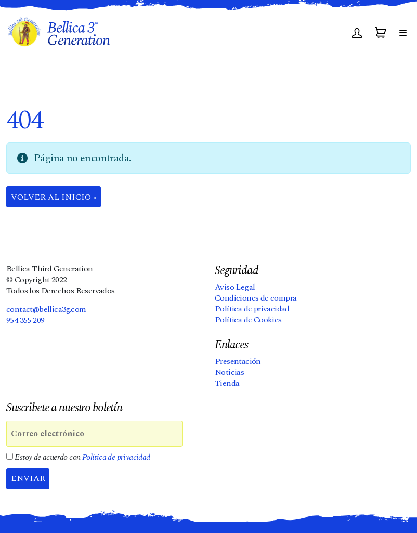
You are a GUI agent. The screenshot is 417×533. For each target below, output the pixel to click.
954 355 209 (25, 320)
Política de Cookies (248, 320)
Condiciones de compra (255, 298)
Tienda (227, 383)
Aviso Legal (235, 287)
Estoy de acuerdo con (78, 457)
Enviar (28, 478)
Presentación (238, 361)
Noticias (229, 372)
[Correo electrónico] (94, 434)
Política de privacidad (252, 309)
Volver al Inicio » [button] (54, 197)
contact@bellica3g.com (46, 309)
